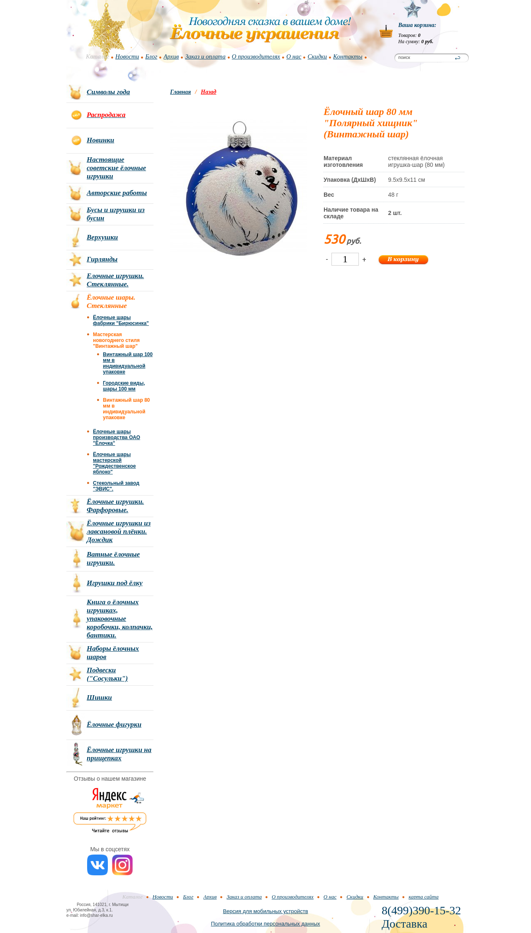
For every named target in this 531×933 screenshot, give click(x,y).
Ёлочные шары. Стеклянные (111, 301)
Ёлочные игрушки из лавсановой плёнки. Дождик (119, 531)
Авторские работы (117, 193)
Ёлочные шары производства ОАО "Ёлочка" (116, 437)
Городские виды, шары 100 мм (124, 386)
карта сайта (423, 897)
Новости (127, 56)
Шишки (99, 697)
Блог (151, 56)
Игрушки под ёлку (115, 583)
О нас (293, 56)
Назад (208, 92)
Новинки (100, 140)
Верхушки (102, 237)
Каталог (97, 56)
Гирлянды (102, 259)
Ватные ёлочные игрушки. (113, 558)
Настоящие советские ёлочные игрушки (116, 168)
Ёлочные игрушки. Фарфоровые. (115, 506)
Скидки (317, 56)
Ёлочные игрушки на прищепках (119, 754)
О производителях (256, 56)
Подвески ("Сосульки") (107, 674)
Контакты (348, 56)
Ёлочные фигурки (114, 724)
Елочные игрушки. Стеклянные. (115, 280)
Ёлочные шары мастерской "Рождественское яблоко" (114, 463)
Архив (171, 56)
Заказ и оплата (205, 56)
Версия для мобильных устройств (265, 911)
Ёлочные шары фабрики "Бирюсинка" (121, 320)
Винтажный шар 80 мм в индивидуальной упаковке (126, 408)
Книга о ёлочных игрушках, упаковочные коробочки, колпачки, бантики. (120, 618)
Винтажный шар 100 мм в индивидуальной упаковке (128, 363)
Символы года (108, 92)
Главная (180, 92)
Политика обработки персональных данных (265, 924)
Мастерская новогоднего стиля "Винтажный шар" (116, 340)
